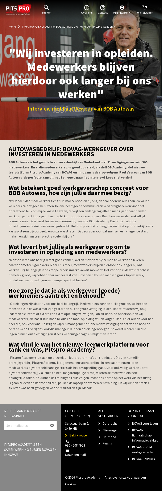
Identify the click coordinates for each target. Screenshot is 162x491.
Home (12, 26)
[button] (122, 9)
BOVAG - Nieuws (143, 459)
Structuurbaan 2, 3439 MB (77, 426)
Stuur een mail (75, 454)
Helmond (109, 437)
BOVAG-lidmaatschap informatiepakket (145, 435)
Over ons (87, 9)
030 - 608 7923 (75, 445)
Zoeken (46, 9)
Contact (103, 9)
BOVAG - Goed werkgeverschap (143, 449)
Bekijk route (78, 435)
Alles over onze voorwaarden (125, 477)
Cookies (70, 484)
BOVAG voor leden (145, 423)
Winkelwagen (145, 9)
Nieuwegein (111, 430)
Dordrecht (110, 423)
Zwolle (107, 444)
